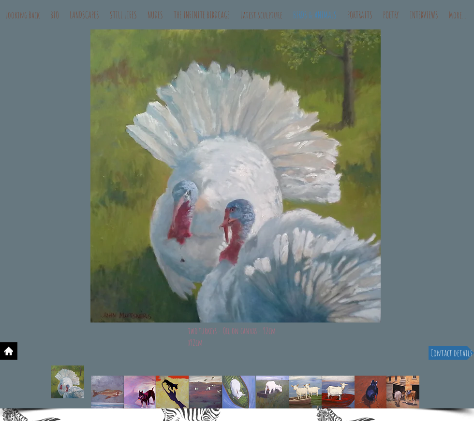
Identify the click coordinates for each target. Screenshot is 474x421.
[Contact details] (451, 353)
